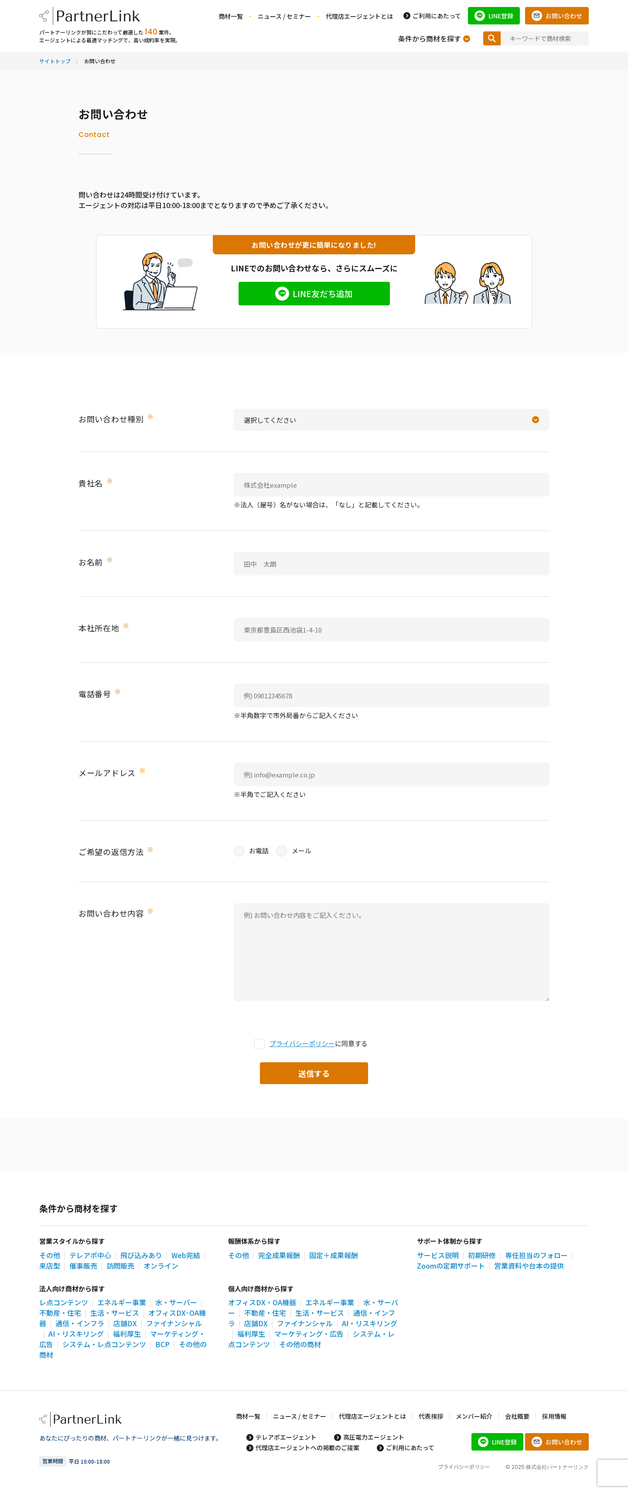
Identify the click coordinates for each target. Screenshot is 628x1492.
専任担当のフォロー (536, 1255)
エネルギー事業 (121, 1302)
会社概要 (517, 1416)
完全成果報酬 (279, 1255)
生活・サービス (114, 1312)
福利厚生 (127, 1333)
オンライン (160, 1265)
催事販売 (83, 1265)
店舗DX (125, 1323)
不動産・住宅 (60, 1312)
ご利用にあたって (437, 15)
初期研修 (482, 1255)
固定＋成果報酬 (333, 1255)
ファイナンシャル (305, 1323)
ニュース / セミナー (284, 16)
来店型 (49, 1265)
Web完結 (185, 1255)
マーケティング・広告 (309, 1333)
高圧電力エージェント (373, 1437)
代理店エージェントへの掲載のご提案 (307, 1447)
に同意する (311, 1044)
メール (293, 851)
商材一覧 (230, 16)
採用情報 (554, 1416)
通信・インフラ (79, 1323)
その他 (49, 1255)
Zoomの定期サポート (451, 1265)
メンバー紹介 (474, 1416)
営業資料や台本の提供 (529, 1265)
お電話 (251, 851)
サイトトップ (55, 61)
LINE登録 (500, 15)
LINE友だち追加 (323, 294)
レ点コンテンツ (63, 1302)
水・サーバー (176, 1302)
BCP (162, 1344)
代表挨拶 (431, 1416)
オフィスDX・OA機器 (262, 1302)
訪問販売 (120, 1265)
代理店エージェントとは (359, 16)
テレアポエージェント (286, 1437)
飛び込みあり (141, 1255)
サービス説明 (438, 1255)
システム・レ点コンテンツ (104, 1344)
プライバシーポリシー (302, 1043)
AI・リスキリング (76, 1333)
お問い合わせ (564, 15)
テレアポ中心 (90, 1255)
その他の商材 (300, 1344)
